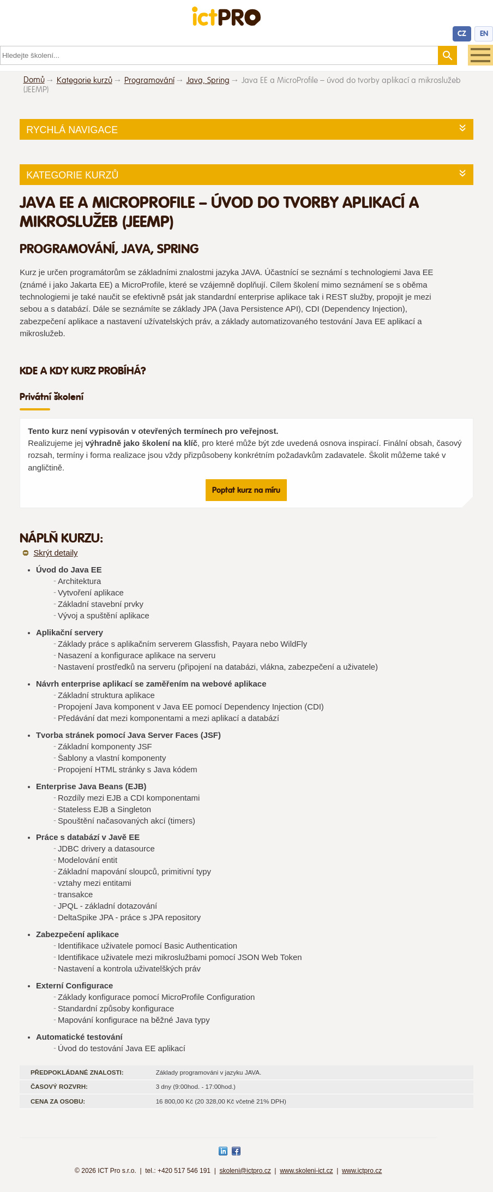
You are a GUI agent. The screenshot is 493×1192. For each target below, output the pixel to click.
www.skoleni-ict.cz (306, 1171)
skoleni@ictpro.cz (244, 1171)
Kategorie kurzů (72, 175)
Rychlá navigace (72, 129)
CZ (462, 33)
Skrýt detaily (55, 553)
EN (484, 33)
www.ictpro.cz (362, 1171)
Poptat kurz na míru (246, 490)
